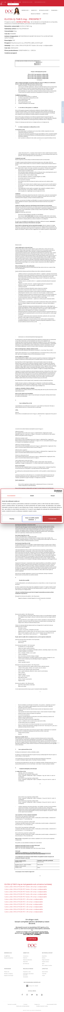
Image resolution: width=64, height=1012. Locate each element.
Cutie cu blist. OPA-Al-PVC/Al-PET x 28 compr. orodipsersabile (23, 899)
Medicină (25, 957)
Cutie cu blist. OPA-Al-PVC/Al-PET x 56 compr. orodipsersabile (23, 904)
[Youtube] (42, 995)
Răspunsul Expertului (8, 957)
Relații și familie (36, 13)
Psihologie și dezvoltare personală (28, 974)
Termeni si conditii (12, 1004)
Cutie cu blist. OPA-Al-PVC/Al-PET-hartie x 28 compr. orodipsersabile (25, 886)
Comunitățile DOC (27, 2)
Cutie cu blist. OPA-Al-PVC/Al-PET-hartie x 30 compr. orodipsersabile (25, 889)
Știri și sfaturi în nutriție (47, 965)
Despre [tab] (53, 495)
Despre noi (37, 1004)
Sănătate (34, 10)
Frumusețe (54, 10)
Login (4, 4)
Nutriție (43, 957)
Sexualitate (25, 976)
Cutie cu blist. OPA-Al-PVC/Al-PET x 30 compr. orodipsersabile (23, 902)
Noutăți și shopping (8, 973)
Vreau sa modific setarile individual (32, 518)
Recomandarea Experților (32, 982)
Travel (43, 975)
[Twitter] (32, 995)
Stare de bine (45, 971)
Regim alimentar (45, 959)
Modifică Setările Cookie (42, 1006)
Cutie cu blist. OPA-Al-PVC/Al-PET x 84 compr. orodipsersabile (23, 909)
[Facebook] (22, 995)
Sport (43, 963)
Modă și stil (6, 971)
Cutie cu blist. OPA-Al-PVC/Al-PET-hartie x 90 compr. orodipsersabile (25, 897)
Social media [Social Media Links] (32, 990)
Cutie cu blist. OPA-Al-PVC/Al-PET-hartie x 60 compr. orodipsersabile (25, 892)
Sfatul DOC (25, 961)
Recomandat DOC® (51, 1004)
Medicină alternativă (27, 959)
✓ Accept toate (52, 518)
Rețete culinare (45, 961)
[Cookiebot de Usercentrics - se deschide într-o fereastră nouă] (55, 491)
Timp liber (44, 973)
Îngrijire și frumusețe (8, 975)
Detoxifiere (44, 956)
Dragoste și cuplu (27, 971)
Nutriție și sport (44, 10)
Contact (25, 1004)
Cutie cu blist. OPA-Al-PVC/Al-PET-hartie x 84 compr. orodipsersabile (25, 894)
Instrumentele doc (40, 2)
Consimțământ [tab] (11, 495)
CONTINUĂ (32, 939)
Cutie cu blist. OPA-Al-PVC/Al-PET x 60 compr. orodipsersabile (23, 907)
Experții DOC (26, 10)
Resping (12, 518)
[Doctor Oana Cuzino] (12, 11)
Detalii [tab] (32, 495)
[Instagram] (27, 995)
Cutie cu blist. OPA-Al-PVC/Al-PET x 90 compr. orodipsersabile (23, 912)
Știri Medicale (26, 963)
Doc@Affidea (7, 956)
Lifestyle (46, 13)
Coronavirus (25, 956)
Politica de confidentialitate (22, 1006)
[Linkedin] (37, 995)
